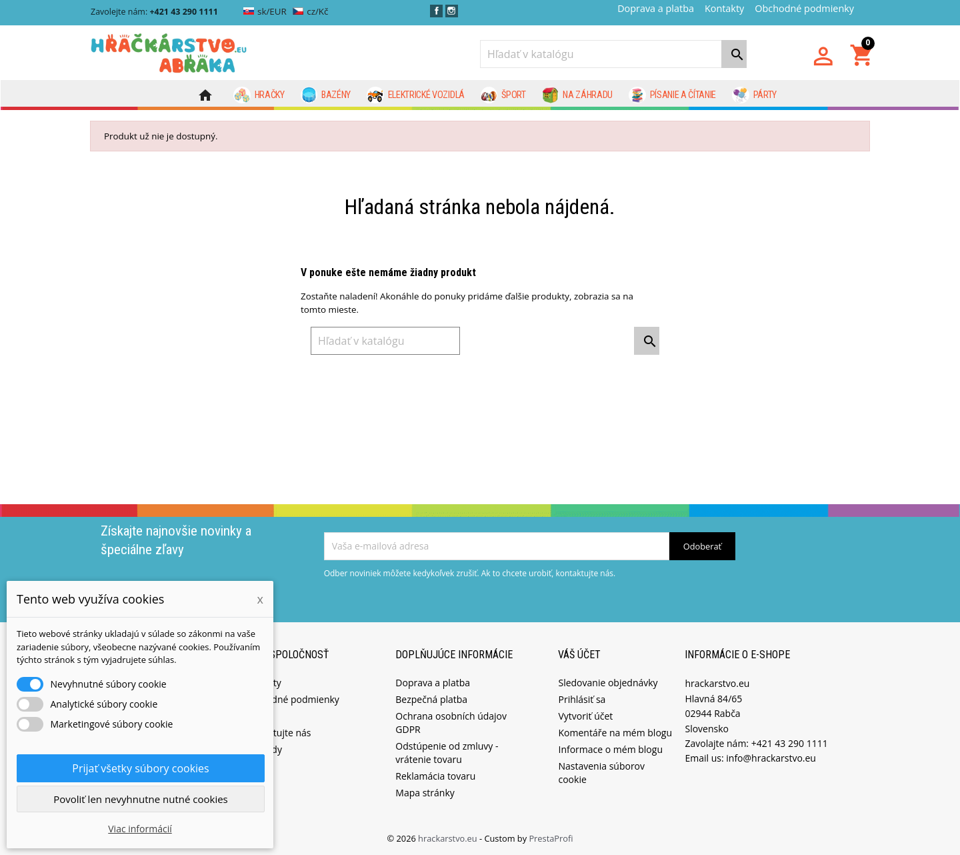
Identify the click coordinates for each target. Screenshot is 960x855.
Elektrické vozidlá (416, 95)
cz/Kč (310, 11)
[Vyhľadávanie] (613, 54)
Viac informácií (140, 828)
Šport (503, 95)
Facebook (436, 11)
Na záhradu (577, 95)
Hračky (259, 95)
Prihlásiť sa (581, 698)
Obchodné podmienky (804, 8)
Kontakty (724, 8)
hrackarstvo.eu (448, 838)
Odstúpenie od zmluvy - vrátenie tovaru (446, 752)
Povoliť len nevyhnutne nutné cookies (140, 799)
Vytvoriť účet (585, 715)
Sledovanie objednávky (607, 682)
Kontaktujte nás (277, 732)
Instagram (451, 11)
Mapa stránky (424, 792)
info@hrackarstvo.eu (771, 757)
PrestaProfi (551, 838)
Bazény (326, 95)
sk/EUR (265, 11)
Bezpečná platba (431, 698)
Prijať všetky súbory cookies (140, 768)
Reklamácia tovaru (435, 775)
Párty (754, 95)
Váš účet (579, 653)
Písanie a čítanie (672, 95)
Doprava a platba (655, 8)
